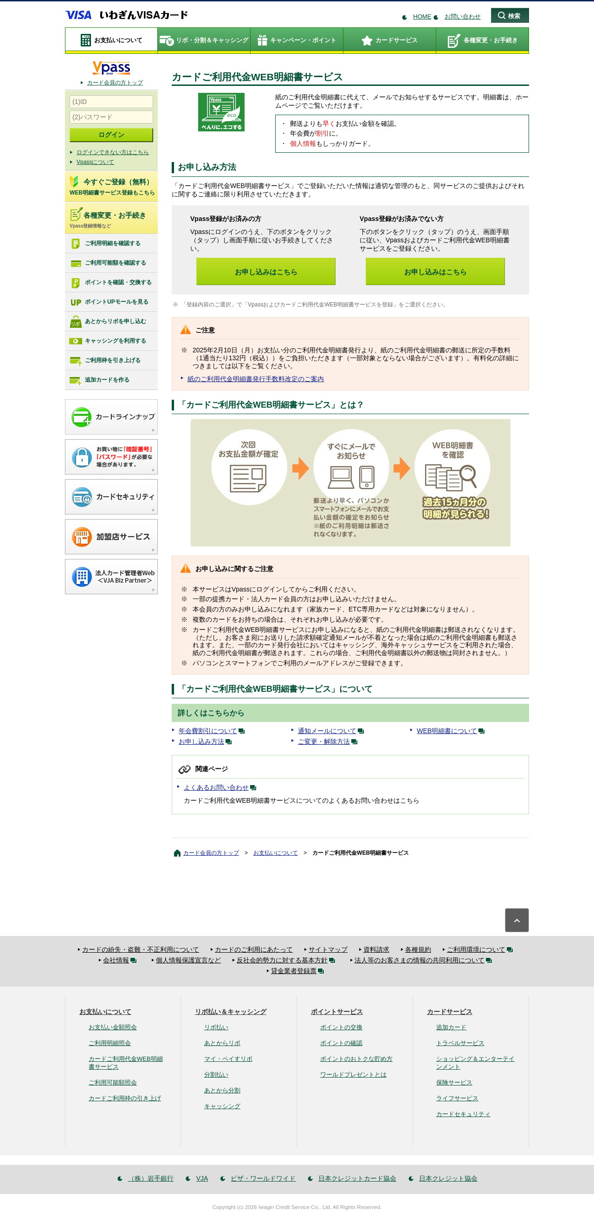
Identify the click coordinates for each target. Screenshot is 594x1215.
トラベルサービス (460, 1043)
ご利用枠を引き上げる (105, 361)
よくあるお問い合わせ (222, 787)
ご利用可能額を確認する (107, 263)
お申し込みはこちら (266, 272)
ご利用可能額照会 (113, 1082)
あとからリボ (222, 1043)
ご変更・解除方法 (329, 741)
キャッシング (222, 1106)
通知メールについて (333, 730)
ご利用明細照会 (110, 1043)
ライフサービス (457, 1098)
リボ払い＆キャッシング (230, 1011)
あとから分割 (222, 1090)
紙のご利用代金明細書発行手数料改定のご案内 (255, 379)
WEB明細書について (452, 730)
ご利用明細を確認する (105, 244)
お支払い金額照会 (113, 1027)
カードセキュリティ (463, 1114)
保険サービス (454, 1082)
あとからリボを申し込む (107, 322)
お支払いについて (275, 853)
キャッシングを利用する (107, 341)
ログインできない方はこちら (113, 152)
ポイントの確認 (341, 1043)
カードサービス (449, 1011)
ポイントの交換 (341, 1027)
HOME (422, 16)
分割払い (216, 1074)
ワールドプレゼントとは (353, 1074)
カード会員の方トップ (115, 82)
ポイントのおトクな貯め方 (356, 1058)
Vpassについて (95, 162)
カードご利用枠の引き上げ (125, 1098)
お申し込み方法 (207, 741)
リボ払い (216, 1027)
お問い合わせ (463, 16)
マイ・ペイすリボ (228, 1058)
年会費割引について (213, 730)
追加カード (451, 1027)
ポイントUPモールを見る (108, 302)
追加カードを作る (99, 380)
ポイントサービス (337, 1011)
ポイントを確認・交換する (110, 283)
